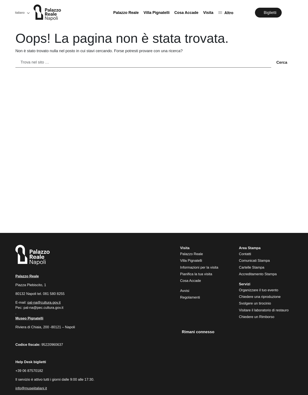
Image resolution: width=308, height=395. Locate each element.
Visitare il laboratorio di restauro (264, 310)
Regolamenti (190, 297)
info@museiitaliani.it (31, 388)
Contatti (245, 254)
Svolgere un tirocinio (255, 303)
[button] (22, 12)
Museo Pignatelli (29, 318)
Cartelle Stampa (251, 267)
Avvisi (184, 291)
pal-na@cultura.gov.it (44, 302)
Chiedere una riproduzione (260, 297)
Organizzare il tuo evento (258, 290)
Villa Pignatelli (157, 12)
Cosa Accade (186, 12)
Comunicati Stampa (254, 261)
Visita (208, 12)
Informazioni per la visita (199, 267)
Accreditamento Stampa (258, 274)
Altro (228, 12)
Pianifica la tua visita (196, 274)
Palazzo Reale (126, 12)
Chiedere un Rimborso (256, 317)
